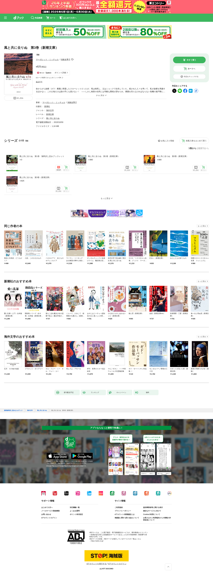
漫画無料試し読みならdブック (13, 410)
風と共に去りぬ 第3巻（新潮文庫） (35, 177)
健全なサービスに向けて (152, 511)
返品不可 (39, 82)
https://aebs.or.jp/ (97, 541)
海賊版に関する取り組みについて (127, 518)
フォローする (72, 59)
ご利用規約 (119, 507)
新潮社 (47, 106)
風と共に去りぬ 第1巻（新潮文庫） (104, 156)
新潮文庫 (50, 114)
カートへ (191, 69)
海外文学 (50, 110)
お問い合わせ (46, 514)
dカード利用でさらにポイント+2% (48, 78)
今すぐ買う (191, 60)
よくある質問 (75, 511)
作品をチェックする (191, 77)
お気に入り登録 (167, 141)
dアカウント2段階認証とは (124, 514)
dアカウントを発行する (97, 564)
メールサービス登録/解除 (50, 511)
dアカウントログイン (49, 518)
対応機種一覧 (75, 507)
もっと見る (202, 226)
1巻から (192, 148)
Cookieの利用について (151, 514)
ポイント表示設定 (76, 514)
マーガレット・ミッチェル (47, 59)
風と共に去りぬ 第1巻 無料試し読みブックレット (41, 156)
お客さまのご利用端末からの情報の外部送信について (157, 519)
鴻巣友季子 (65, 59)
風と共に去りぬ (52, 118)
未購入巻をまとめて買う (196, 141)
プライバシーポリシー (123, 511)
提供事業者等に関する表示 (153, 507)
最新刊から (203, 148)
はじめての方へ (47, 507)
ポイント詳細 (60, 73)
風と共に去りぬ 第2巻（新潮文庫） (172, 156)
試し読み (20, 98)
